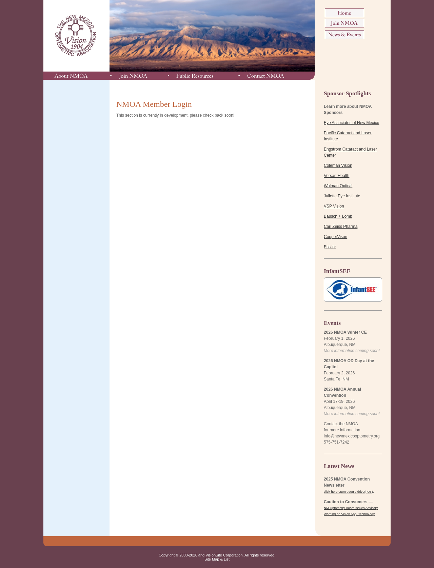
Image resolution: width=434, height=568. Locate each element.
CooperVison (335, 236)
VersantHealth (336, 175)
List (227, 559)
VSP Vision (334, 206)
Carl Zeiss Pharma (340, 226)
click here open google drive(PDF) (348, 491)
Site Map (211, 559)
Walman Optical (338, 185)
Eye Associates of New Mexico (351, 122)
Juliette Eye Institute (342, 196)
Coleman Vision (338, 165)
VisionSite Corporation (223, 555)
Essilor (330, 246)
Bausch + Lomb (338, 216)
